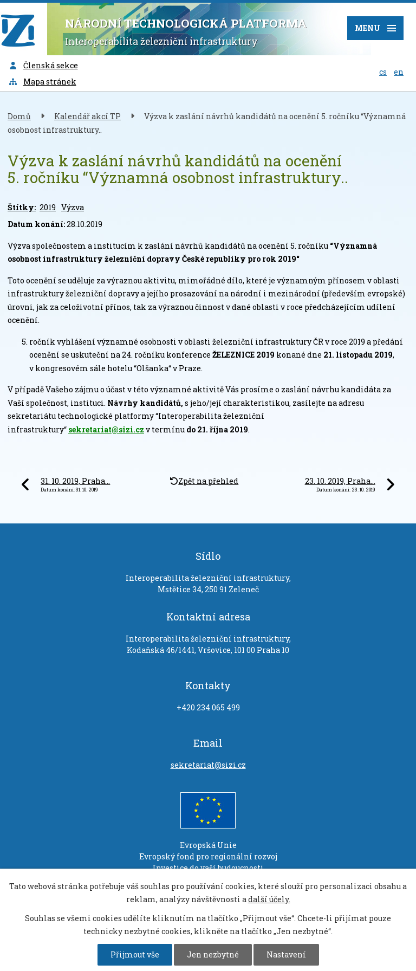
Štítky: (22, 207)
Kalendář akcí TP (87, 116)
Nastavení (286, 954)
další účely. (269, 899)
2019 (48, 207)
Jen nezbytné (213, 954)
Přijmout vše (134, 954)
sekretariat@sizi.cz (106, 429)
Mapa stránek (42, 81)
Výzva (72, 207)
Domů (19, 116)
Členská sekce (43, 65)
